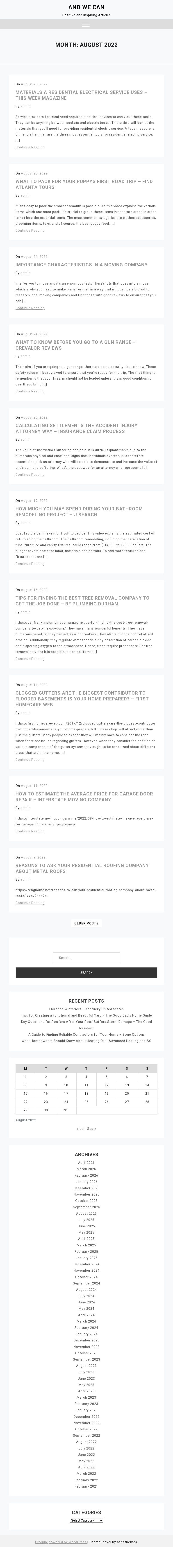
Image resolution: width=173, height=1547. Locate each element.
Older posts (87, 923)
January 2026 (86, 1181)
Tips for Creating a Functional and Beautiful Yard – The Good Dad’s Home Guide (86, 1015)
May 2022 (86, 1459)
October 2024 (86, 1276)
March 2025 (86, 1244)
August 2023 (86, 1364)
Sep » (91, 1128)
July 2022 (86, 1446)
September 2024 (86, 1282)
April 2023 (86, 1389)
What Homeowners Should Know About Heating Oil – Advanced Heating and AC (86, 1040)
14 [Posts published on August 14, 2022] (147, 1085)
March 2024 (86, 1320)
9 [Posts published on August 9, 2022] (46, 1085)
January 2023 (86, 1408)
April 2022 (86, 1465)
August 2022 (86, 1440)
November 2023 (86, 1345)
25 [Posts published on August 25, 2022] (86, 1101)
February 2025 (86, 1251)
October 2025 (86, 1200)
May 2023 (86, 1383)
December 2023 (86, 1339)
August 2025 (86, 1213)
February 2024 (86, 1326)
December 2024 (86, 1263)
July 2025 (86, 1219)
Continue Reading (30, 147)
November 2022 (86, 1421)
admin (25, 106)
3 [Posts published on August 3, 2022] (66, 1076)
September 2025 (86, 1206)
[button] (86, 25)
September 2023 (86, 1358)
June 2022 (86, 1452)
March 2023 (86, 1396)
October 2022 (86, 1427)
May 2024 (86, 1307)
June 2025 (86, 1225)
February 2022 (86, 1477)
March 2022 (86, 1471)
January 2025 (86, 1257)
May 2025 (86, 1232)
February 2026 (86, 1175)
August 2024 (86, 1288)
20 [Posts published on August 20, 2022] (127, 1093)
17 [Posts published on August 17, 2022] (66, 1093)
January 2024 (86, 1332)
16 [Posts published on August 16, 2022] (46, 1093)
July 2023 (86, 1370)
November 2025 (86, 1194)
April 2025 (86, 1238)
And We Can (86, 7)
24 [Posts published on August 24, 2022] (66, 1101)
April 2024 (86, 1314)
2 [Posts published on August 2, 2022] (46, 1076)
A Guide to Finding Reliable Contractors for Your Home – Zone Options (86, 1034)
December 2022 (86, 1414)
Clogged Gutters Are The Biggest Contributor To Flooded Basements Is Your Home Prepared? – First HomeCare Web (82, 698)
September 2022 (86, 1433)
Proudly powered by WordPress (61, 1539)
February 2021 (86, 1484)
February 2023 (86, 1402)
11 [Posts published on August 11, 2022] (86, 1085)
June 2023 (86, 1377)
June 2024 (86, 1301)
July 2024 (86, 1295)
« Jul (80, 1128)
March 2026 (86, 1169)
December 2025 (86, 1187)
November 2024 (86, 1269)
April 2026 (86, 1162)
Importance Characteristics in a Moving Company (82, 264)
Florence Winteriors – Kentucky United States (86, 1009)
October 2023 (86, 1351)
